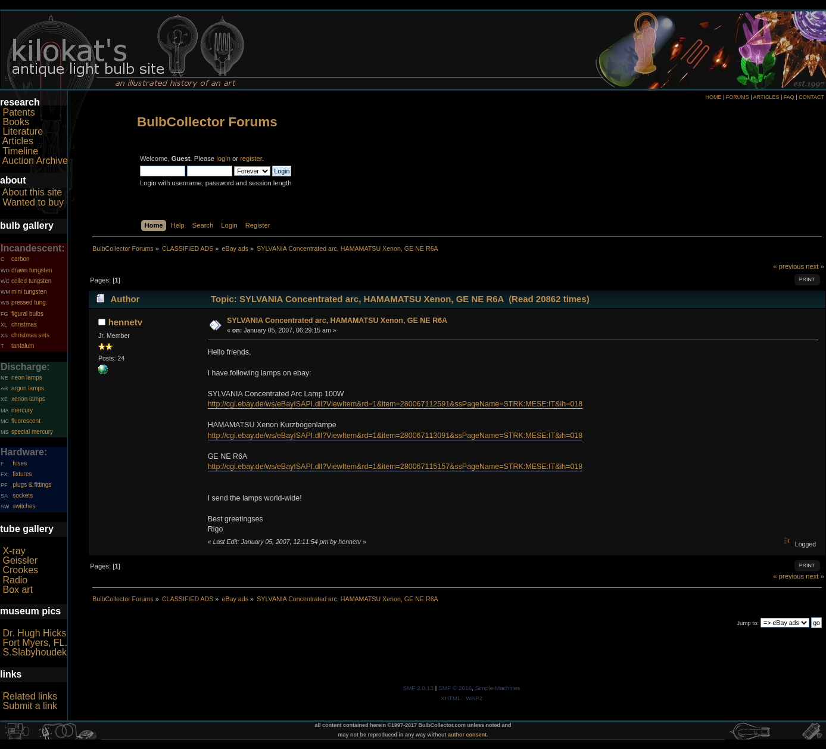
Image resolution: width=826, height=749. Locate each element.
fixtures (22, 474)
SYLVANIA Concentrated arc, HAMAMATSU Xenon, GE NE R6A (337, 320)
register (251, 158)
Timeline (20, 151)
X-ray (13, 551)
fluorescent (25, 421)
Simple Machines (497, 688)
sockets (23, 495)
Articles (17, 141)
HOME (713, 97)
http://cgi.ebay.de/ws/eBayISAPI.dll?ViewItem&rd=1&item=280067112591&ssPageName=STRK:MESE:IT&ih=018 (395, 404)
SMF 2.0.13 (418, 688)
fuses (20, 463)
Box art (17, 590)
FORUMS (737, 97)
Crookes (20, 570)
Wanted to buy (33, 202)
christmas (24, 324)
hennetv (125, 322)
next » (815, 266)
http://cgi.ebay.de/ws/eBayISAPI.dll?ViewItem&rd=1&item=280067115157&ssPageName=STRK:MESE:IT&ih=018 (395, 466)
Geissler (20, 560)
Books (15, 122)
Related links (29, 696)
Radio (14, 580)
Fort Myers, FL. (34, 643)
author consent (467, 735)
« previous (788, 266)
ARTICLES (766, 97)
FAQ (789, 97)
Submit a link (29, 706)
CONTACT (811, 97)
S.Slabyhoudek (34, 652)
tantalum (22, 346)
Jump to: (748, 623)
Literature (22, 131)
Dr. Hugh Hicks (34, 633)
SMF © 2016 (455, 688)
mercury (22, 410)
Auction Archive (35, 161)
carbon (20, 259)
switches (24, 506)
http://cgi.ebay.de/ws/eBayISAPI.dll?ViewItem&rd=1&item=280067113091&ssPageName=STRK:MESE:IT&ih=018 (395, 435)
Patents (18, 112)
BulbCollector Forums (207, 121)
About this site (32, 192)
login (223, 158)
